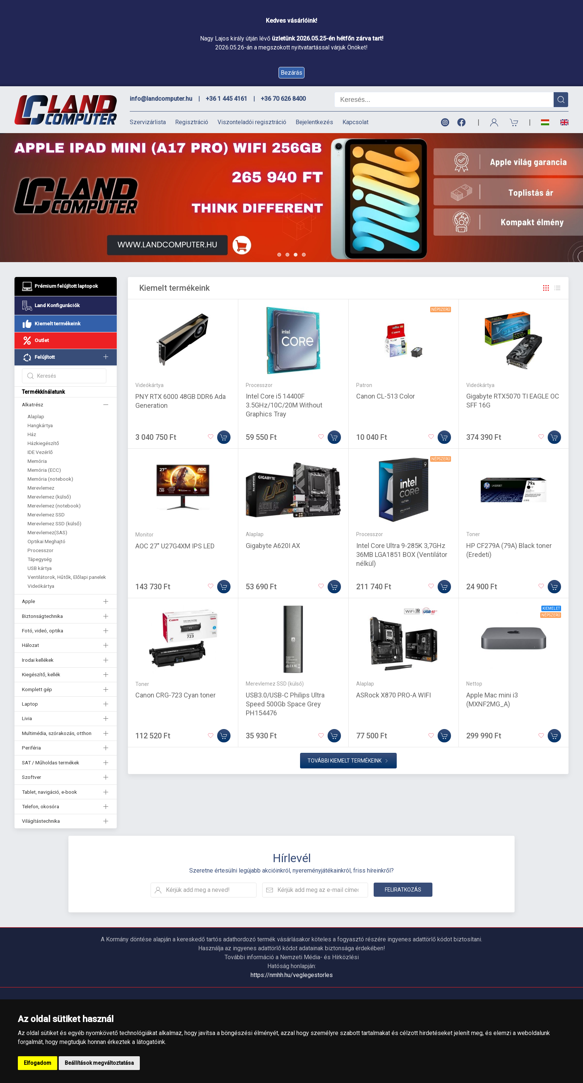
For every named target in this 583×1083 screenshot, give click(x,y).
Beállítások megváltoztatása (99, 1063)
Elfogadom (37, 1063)
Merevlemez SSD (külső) (54, 523)
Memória (37, 461)
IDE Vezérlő (40, 452)
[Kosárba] (224, 437)
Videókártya (41, 586)
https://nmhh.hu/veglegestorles (292, 975)
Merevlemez (41, 488)
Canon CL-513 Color (385, 396)
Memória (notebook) (50, 479)
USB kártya (40, 568)
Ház (32, 434)
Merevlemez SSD (46, 515)
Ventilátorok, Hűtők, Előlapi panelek (67, 577)
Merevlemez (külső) (49, 497)
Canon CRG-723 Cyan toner (175, 695)
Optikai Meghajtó (46, 541)
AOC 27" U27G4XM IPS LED (175, 546)
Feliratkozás (403, 890)
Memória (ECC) (44, 470)
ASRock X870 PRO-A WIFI (393, 695)
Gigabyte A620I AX (273, 545)
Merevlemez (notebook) (54, 506)
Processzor (41, 550)
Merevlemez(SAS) (47, 532)
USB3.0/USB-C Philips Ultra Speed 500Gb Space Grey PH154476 (285, 704)
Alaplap (36, 416)
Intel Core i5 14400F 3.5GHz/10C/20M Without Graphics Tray (284, 405)
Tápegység (40, 559)
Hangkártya (40, 425)
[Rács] (546, 288)
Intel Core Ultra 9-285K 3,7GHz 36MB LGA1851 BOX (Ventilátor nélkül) (401, 554)
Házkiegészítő (43, 443)
